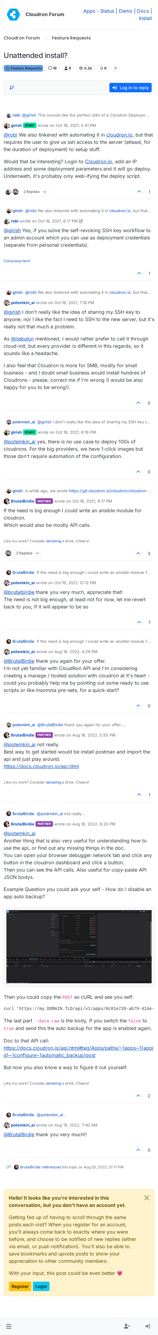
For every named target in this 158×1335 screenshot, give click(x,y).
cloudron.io (119, 135)
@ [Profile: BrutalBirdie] (19, 661)
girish (16, 125)
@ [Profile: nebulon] (22, 339)
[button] (8, 1326)
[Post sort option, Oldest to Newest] (11, 87)
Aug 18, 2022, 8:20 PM (93, 824)
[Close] (146, 1197)
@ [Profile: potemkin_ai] (20, 442)
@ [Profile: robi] (10, 135)
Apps (89, 11)
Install (145, 18)
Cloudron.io (98, 161)
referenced (51, 1167)
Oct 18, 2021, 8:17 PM (92, 501)
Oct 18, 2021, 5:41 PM (76, 125)
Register (20, 1286)
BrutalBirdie (22, 501)
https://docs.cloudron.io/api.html (41, 766)
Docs (143, 11)
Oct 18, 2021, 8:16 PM (76, 432)
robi (16, 115)
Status (107, 11)
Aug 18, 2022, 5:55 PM (93, 735)
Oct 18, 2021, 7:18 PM (74, 302)
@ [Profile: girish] (29, 115)
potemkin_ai (23, 302)
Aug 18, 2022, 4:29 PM (76, 651)
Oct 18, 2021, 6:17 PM (58, 221)
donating (53, 541)
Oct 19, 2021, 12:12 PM (75, 582)
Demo (125, 11)
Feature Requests (23, 68)
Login (41, 1286)
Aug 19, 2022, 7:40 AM (76, 1125)
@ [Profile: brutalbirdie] (19, 592)
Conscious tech (17, 261)
